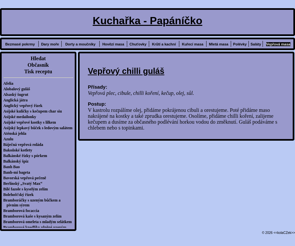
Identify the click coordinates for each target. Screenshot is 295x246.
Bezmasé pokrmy (20, 44)
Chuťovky (138, 44)
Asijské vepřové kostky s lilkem (31, 122)
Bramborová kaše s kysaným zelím (34, 216)
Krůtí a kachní (164, 44)
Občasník (38, 65)
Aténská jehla (16, 133)
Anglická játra (17, 100)
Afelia (10, 83)
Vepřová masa (278, 44)
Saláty (255, 44)
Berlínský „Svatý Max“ (24, 183)
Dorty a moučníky (80, 44)
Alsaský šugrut (17, 94)
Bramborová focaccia (23, 210)
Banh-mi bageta (18, 172)
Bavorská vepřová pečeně (26, 178)
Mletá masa (218, 44)
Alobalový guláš (18, 89)
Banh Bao (13, 167)
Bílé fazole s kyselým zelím (27, 189)
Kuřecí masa (192, 44)
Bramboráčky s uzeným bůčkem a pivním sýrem (34, 202)
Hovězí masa (113, 44)
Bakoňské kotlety (19, 150)
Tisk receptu (38, 71)
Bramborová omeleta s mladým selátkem (39, 222)
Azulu (10, 139)
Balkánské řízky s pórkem (27, 155)
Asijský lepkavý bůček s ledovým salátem (39, 128)
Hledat (38, 58)
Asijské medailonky (21, 116)
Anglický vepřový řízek (24, 105)
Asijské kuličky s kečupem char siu (34, 111)
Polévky (240, 44)
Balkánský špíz (18, 161)
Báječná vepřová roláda (25, 144)
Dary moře (50, 44)
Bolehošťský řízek (20, 194)
